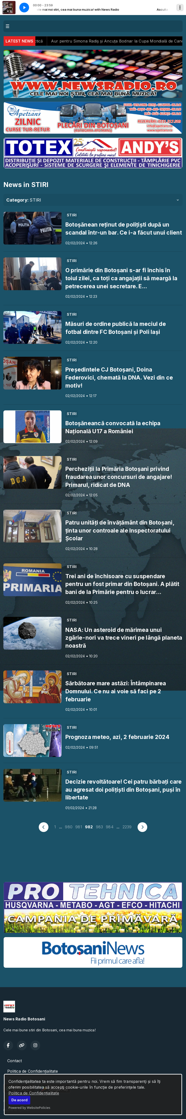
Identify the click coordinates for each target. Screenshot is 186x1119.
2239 (127, 826)
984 (110, 826)
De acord (19, 1100)
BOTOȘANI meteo (93, 860)
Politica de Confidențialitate (33, 1093)
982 (89, 826)
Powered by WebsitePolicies (29, 1107)
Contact (14, 1060)
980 (68, 826)
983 (99, 826)
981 (78, 826)
